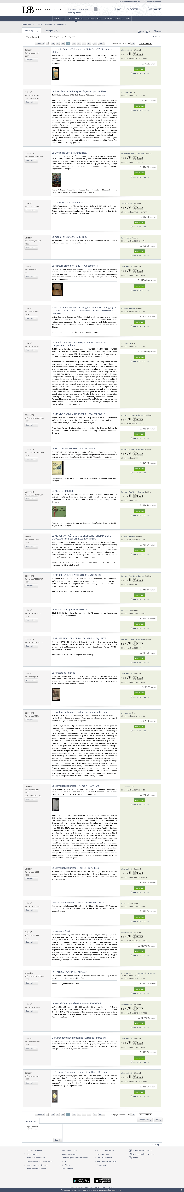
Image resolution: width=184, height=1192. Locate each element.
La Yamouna (126, 238)
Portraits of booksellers (36, 1158)
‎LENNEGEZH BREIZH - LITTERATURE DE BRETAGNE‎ (78, 902)
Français (79, 1187)
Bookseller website (68, 1154)
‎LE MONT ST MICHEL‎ (62, 490)
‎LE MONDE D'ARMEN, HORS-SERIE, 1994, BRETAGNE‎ (78, 414)
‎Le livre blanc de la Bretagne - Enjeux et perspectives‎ (79, 91)
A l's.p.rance (126, 92)
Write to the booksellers (129, 2)
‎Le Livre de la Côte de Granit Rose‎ (69, 202)
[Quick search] (81, 9)
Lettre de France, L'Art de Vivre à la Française (138, 973)
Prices (64, 1161)
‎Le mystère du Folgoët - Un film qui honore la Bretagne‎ (80, 712)
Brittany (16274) (31, 30)
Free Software (67, 1168)
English (71, 1187)
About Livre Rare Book (105, 1150)
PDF (141, 31)
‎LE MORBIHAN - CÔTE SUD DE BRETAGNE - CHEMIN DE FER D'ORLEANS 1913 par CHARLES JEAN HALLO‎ (82, 537)
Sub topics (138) (51, 30)
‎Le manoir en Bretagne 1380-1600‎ (69, 236)
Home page (59, 19)
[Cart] (116, 9)
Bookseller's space (152, 2)
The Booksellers (94, 19)
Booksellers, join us (68, 1150)
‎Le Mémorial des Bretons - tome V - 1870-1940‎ (76, 785)
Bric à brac (66, 1165)
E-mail (158, 31)
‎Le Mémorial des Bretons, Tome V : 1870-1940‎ (75, 867)
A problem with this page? (105, 1161)
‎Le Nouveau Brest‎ (61, 931)
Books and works (75, 19)
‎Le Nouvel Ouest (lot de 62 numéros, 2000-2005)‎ (76, 1003)
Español (111, 1187)
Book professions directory (117, 19)
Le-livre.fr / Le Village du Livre (132, 154)
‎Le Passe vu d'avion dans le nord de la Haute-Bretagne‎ (80, 1072)
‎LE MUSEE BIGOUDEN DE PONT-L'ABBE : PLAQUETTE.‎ (79, 638)
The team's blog (101, 1154)
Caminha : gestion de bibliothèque (75, 1158)
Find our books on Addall (35, 1168)
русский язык (100, 1187)
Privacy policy (100, 1165)
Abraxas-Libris (127, 50)
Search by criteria (74, 12)
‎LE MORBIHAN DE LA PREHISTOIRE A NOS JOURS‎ (76, 575)
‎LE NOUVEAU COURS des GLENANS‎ (70, 972)
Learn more (116, 1190)
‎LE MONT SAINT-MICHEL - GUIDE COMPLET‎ (74, 448)
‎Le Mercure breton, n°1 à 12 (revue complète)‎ (75, 265)
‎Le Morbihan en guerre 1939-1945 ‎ (69, 609)
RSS (149, 31)
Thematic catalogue (44, 24)
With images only (55, 37)
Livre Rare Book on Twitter (140, 1150)
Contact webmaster (103, 1157)
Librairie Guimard (128, 308)
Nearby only (69, 37)
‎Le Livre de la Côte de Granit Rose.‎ (69, 152)
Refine (157, 37)
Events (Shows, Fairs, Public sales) (38, 1161)
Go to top (157, 1144)
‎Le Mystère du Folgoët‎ (63, 672)
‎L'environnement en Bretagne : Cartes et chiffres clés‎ (79, 1037)
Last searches (31, 1121)
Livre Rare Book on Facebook (141, 1154)
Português (89, 1187)
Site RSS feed (135, 1157)
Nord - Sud (125, 903)
